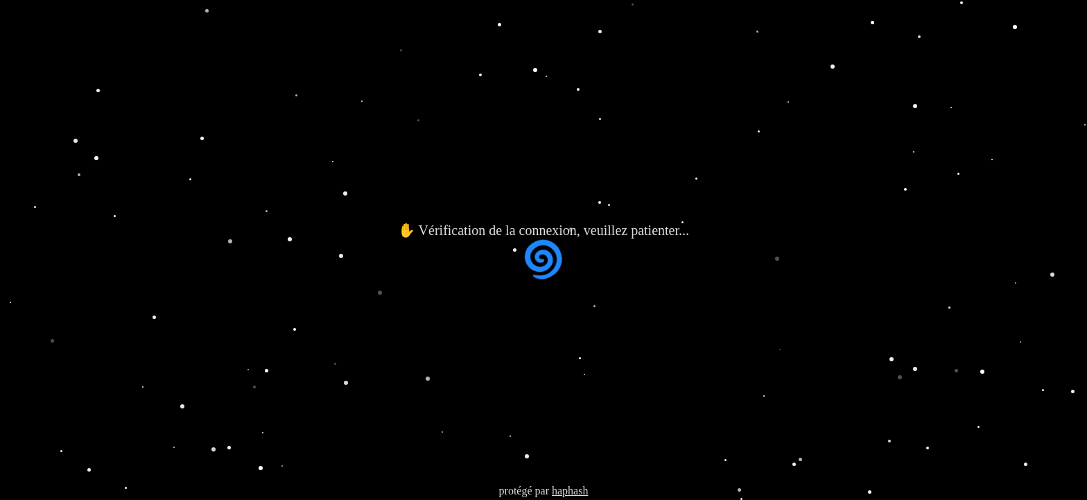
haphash (570, 491)
